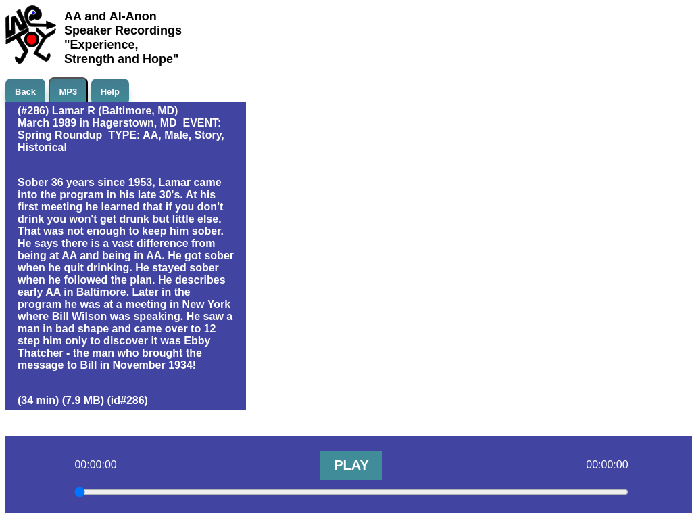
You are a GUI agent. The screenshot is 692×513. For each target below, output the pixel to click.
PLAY (351, 465)
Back (25, 92)
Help (110, 92)
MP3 (68, 92)
